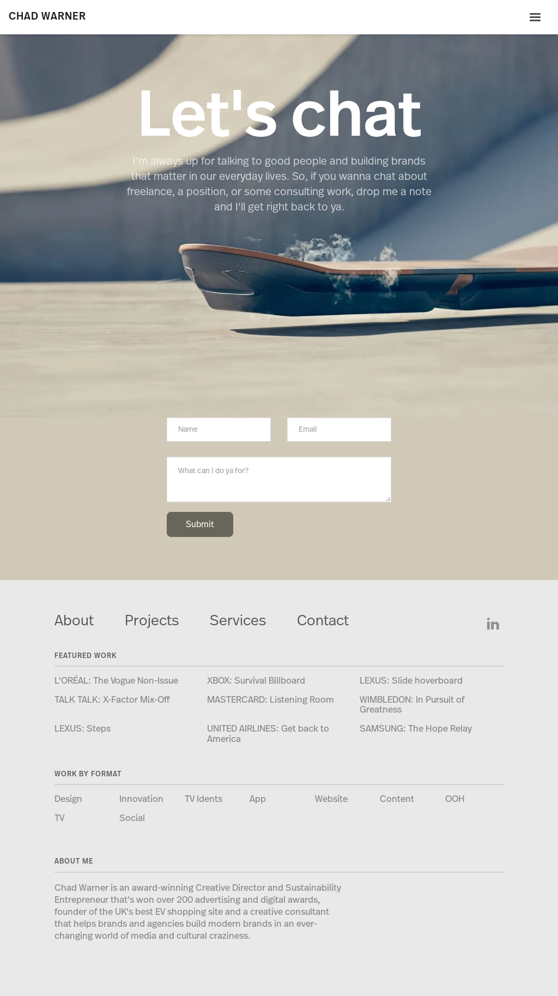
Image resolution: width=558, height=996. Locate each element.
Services (238, 620)
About (74, 620)
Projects (152, 620)
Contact (323, 620)
